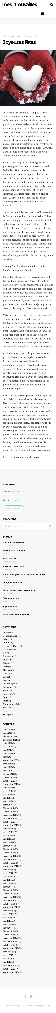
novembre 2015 (10, 941)
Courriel (7, 499)
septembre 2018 (10, 825)
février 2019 (8, 808)
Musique (7, 669)
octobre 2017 (9, 862)
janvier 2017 (8, 893)
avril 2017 (7, 883)
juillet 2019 (8, 791)
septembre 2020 (10, 760)
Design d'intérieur (11, 646)
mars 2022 (7, 732)
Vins (5, 710)
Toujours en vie (11, 598)
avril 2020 (7, 767)
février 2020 (8, 773)
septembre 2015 (10, 948)
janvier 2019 (8, 811)
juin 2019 (7, 794)
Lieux (5, 666)
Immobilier (8, 659)
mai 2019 (7, 797)
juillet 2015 (8, 955)
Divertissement (10, 649)
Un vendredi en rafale (14, 542)
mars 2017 (7, 886)
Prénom (6, 491)
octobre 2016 (9, 903)
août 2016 (7, 910)
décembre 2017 (10, 855)
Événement (8, 656)
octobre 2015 (9, 944)
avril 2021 (7, 753)
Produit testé (9, 676)
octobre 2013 (9, 968)
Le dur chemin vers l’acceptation (19, 590)
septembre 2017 (10, 866)
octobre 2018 (9, 821)
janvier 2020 (8, 777)
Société (6, 693)
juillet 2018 (8, 832)
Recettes (7, 680)
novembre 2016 (10, 900)
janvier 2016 (8, 934)
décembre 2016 (10, 896)
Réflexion (14, 36)
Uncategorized (10, 704)
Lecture (6, 663)
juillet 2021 (8, 746)
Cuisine (6, 639)
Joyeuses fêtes (19, 42)
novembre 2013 (10, 965)
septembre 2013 (10, 972)
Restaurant (8, 687)
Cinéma (6, 632)
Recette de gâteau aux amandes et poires (24, 574)
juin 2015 (7, 958)
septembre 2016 (10, 907)
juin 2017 (7, 876)
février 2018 (8, 849)
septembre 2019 (10, 784)
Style (5, 700)
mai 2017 (7, 879)
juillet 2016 (8, 914)
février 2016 (8, 931)
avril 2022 (7, 729)
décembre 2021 (10, 739)
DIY (5, 652)
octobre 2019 (9, 780)
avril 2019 (7, 801)
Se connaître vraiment (14, 550)
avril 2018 (7, 842)
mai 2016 (7, 920)
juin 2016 (7, 917)
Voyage (6, 714)
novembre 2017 (10, 859)
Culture (6, 642)
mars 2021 (7, 756)
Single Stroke (44, 1005)
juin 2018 (7, 835)
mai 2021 (7, 750)
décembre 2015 (10, 938)
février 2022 (8, 736)
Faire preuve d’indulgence (16, 614)
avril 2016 (7, 924)
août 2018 (7, 828)
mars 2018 (7, 845)
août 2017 (7, 869)
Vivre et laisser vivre (13, 566)
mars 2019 (7, 804)
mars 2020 (7, 770)
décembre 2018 (10, 814)
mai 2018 (7, 838)
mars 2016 (7, 927)
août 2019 (7, 787)
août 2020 (7, 763)
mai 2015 (7, 961)
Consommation (10, 635)
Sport (6, 697)
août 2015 (7, 951)
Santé (5, 690)
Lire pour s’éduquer (13, 582)
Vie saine (7, 707)
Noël (5, 36)
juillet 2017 (8, 873)
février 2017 (8, 890)
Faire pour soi (10, 558)
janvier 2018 (8, 852)
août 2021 (7, 743)
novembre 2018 (10, 818)
